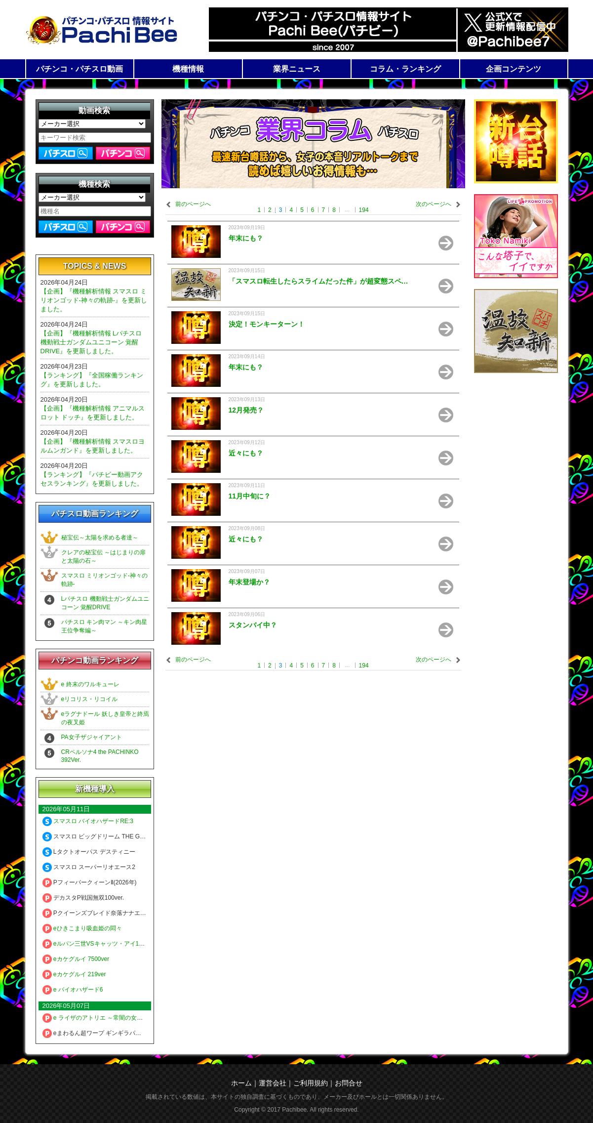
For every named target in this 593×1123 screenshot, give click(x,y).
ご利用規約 (310, 1083)
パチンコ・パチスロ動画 (79, 69)
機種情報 (188, 69)
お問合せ (348, 1083)
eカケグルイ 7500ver (76, 959)
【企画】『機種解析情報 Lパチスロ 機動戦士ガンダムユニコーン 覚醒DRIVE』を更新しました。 (91, 342)
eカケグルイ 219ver (74, 974)
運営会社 (272, 1083)
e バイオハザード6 (72, 989)
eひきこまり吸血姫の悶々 (82, 928)
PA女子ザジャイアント (91, 737)
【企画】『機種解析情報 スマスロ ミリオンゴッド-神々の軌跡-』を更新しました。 (94, 300)
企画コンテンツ (513, 69)
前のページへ (193, 204)
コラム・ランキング (405, 69)
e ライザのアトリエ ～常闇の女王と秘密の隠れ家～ (116, 1017)
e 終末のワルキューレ (90, 684)
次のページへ (433, 204)
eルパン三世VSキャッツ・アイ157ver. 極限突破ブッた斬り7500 (132, 943)
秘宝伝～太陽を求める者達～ (99, 537)
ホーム (241, 1083)
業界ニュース (296, 69)
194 (364, 210)
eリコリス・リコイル (89, 699)
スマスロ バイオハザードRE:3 (87, 821)
